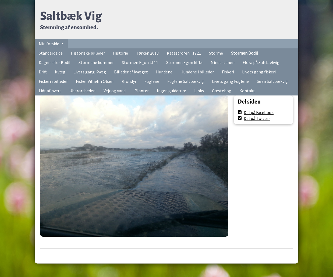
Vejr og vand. (115, 90)
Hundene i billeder (197, 71)
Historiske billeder (88, 53)
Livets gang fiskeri (259, 71)
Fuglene (151, 81)
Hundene (164, 71)
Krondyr (129, 81)
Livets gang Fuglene (230, 81)
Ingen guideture (171, 90)
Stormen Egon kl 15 (184, 62)
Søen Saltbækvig (272, 81)
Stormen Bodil (244, 53)
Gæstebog (221, 90)
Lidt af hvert (50, 90)
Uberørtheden (82, 90)
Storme (216, 53)
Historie (120, 53)
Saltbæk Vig (71, 16)
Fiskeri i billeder (53, 81)
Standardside (51, 53)
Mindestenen (223, 62)
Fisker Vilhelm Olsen (95, 81)
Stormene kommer (96, 62)
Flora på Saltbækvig (261, 62)
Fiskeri (228, 71)
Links (199, 90)
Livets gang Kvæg (89, 71)
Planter (141, 90)
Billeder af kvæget (131, 71)
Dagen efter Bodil (54, 62)
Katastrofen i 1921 (184, 53)
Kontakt (247, 90)
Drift (43, 71)
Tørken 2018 (147, 53)
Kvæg (60, 71)
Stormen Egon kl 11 (140, 62)
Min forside (49, 43)
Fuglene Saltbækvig (185, 81)
